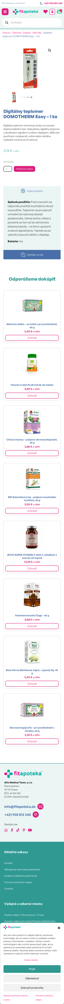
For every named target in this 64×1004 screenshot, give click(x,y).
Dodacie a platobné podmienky (20, 875)
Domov (6, 32)
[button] (59, 928)
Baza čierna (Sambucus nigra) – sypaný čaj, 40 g (32, 672)
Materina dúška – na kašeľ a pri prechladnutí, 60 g (32, 326)
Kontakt (8, 862)
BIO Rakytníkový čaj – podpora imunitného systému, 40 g (32, 499)
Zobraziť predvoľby (32, 987)
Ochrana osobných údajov (18, 882)
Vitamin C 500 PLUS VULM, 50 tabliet (32, 384)
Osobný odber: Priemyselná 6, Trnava (24, 914)
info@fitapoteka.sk (20, 806)
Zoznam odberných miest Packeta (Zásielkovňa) (29, 921)
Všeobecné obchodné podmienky (22, 869)
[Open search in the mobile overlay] (32, 22)
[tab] (32, 191)
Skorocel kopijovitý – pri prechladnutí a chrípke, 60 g (32, 729)
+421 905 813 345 (17, 814)
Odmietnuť (32, 978)
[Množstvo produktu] (7, 169)
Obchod (16, 32)
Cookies (8, 888)
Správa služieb (31, 960)
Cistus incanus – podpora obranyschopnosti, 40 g (32, 441)
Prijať (32, 969)
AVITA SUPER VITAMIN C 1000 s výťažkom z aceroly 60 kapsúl (32, 556)
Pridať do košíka (24, 168)
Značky (27, 32)
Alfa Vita (36, 32)
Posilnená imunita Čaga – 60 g (32, 615)
